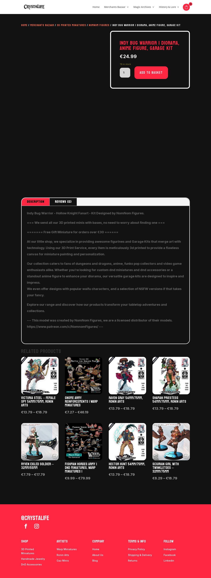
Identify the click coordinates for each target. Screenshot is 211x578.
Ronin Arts (63, 554)
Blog (95, 560)
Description (35, 202)
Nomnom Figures (99, 25)
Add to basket (151, 73)
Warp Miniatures (67, 549)
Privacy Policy (136, 549)
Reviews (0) (63, 202)
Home (96, 7)
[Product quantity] (125, 73)
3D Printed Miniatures (71, 25)
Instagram (170, 549)
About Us (97, 554)
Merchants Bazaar (114, 7)
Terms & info (137, 541)
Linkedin (169, 560)
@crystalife (35, 518)
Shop (24, 541)
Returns (132, 560)
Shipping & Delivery (140, 554)
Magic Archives (142, 7)
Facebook (170, 554)
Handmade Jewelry (33, 558)
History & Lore (167, 7)
